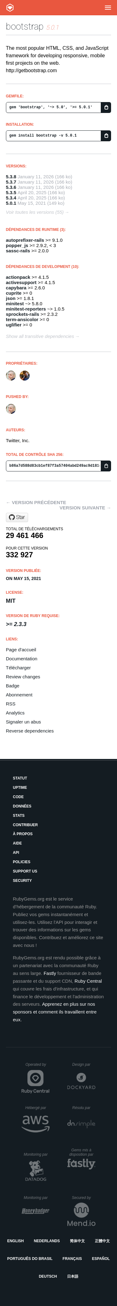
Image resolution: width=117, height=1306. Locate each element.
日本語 (72, 1276)
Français (72, 1259)
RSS (11, 703)
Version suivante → (85, 507)
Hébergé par (37, 1108)
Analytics (15, 712)
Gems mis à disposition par (82, 1152)
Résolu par (83, 1108)
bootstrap (25, 26)
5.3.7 (11, 182)
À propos (22, 834)
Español (101, 1259)
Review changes (23, 676)
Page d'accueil (21, 649)
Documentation (21, 658)
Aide (17, 843)
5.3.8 (11, 176)
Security (22, 880)
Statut (20, 778)
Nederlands (47, 1241)
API (16, 852)
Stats (19, 815)
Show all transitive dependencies (40, 336)
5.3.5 (11, 192)
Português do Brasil (29, 1259)
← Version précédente (36, 502)
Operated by (37, 1066)
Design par (83, 1064)
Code (18, 797)
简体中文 (77, 1241)
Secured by (83, 1198)
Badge (12, 685)
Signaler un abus (23, 721)
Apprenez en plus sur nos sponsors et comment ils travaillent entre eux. (54, 1011)
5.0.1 (11, 203)
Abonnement (19, 694)
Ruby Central (88, 981)
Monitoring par (37, 1154)
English (15, 1241)
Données (22, 806)
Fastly (50, 973)
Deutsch (48, 1276)
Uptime (20, 787)
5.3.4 (11, 197)
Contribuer (25, 825)
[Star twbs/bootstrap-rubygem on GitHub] (17, 517)
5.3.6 (11, 187)
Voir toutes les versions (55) (35, 212)
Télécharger (18, 667)
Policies (21, 862)
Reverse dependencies (30, 730)
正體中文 (102, 1241)
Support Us (25, 871)
